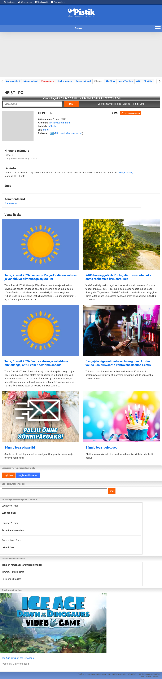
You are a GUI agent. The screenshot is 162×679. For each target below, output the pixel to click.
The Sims (110, 81)
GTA (138, 81)
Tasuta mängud (83, 81)
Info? (115, 113)
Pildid (135, 103)
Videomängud (47, 81)
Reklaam (156, 677)
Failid (118, 103)
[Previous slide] (2, 81)
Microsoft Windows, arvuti (68, 133)
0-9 (119, 98)
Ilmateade (9, 2)
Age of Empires (125, 81)
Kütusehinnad (25, 2)
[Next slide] (159, 81)
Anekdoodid (41, 2)
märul (46, 129)
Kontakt (149, 677)
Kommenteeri (11, 203)
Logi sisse (8, 475)
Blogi (143, 677)
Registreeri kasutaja (28, 475)
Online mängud (65, 81)
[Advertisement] (81, 54)
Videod (126, 103)
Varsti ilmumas (106, 103)
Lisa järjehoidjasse (130, 113)
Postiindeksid (58, 2)
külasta (52, 126)
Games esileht (13, 81)
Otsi (71, 104)
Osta (142, 103)
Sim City (148, 81)
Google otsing (126, 172)
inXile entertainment (59, 122)
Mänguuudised (30, 81)
